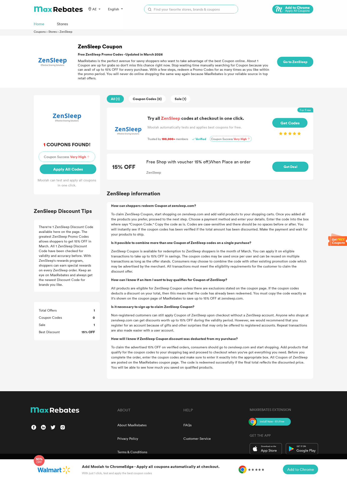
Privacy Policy (127, 438)
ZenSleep (66, 31)
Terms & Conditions (132, 452)
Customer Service (197, 438)
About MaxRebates (132, 425)
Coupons (40, 31)
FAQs (187, 425)
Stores (52, 31)
